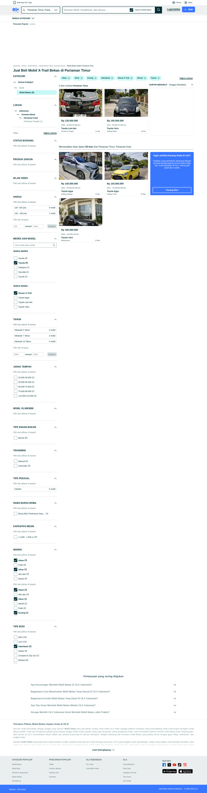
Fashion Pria (54, 773)
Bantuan (12, 789)
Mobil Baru (16, 769)
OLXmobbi (127, 781)
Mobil (24, 66)
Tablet (51, 764)
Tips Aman (127, 777)
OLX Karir (90, 764)
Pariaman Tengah (33, 121)
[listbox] (69, 78)
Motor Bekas (17, 777)
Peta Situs (127, 769)
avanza (33, 24)
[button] (22, 2)
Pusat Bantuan (128, 764)
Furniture (52, 777)
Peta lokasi (21, 789)
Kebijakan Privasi (129, 773)
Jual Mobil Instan (92, 769)
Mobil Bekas (32, 66)
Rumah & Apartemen (20, 773)
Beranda (17, 66)
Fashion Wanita (55, 769)
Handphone (16, 781)
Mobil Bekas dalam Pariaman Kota (80, 66)
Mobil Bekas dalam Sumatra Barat (52, 66)
